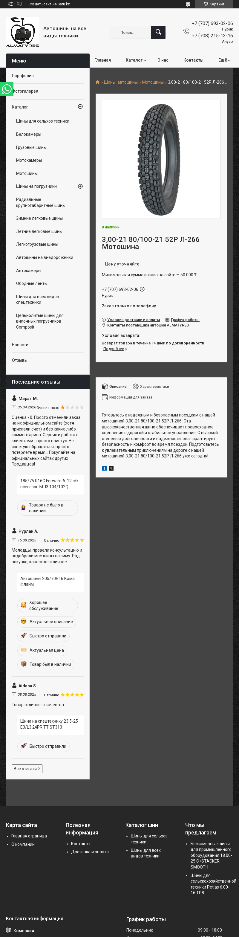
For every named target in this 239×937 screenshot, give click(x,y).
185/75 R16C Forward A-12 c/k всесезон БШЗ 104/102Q (49, 483)
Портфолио (23, 75)
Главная (102, 60)
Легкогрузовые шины (37, 244)
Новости (20, 344)
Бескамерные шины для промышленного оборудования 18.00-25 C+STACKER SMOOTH (211, 855)
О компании (23, 844)
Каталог (134, 60)
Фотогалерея (25, 91)
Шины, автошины (121, 82)
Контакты (193, 60)
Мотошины (153, 82)
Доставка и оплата (90, 851)
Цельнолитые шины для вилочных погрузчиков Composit (40, 321)
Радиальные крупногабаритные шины (40, 202)
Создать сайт (39, 4)
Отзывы (19, 360)
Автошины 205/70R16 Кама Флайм (47, 581)
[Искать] (158, 32)
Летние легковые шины (39, 231)
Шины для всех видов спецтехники (37, 299)
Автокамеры (28, 270)
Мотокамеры (29, 160)
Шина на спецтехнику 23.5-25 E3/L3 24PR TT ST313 (49, 724)
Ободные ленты (32, 283)
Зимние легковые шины (39, 218)
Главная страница (29, 836)
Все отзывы (25, 768)
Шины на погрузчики (36, 186)
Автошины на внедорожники (44, 257)
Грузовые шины (31, 147)
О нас (162, 60)
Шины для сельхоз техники (42, 121)
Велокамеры (28, 134)
